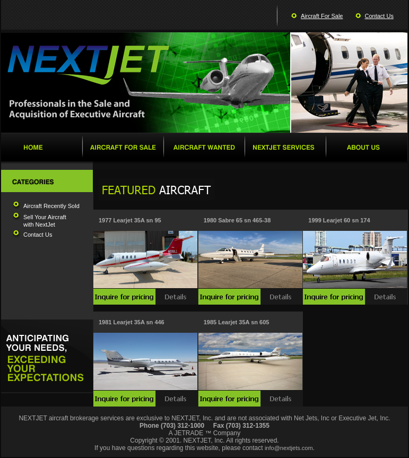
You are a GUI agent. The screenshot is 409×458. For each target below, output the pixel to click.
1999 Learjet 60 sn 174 (339, 220)
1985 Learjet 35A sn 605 (236, 322)
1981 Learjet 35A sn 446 (131, 322)
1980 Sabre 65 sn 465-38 (237, 220)
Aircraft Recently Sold (51, 206)
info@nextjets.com (289, 448)
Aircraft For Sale (322, 16)
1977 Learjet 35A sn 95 (130, 220)
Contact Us (379, 16)
